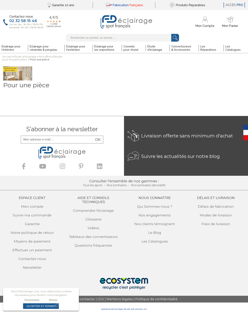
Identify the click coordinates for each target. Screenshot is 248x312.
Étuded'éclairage (25, 56)
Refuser (53, 299)
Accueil (7, 56)
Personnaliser (32, 299)
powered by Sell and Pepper (112, 309)
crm (145, 309)
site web (127, 309)
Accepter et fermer (41, 306)
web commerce (137, 309)
